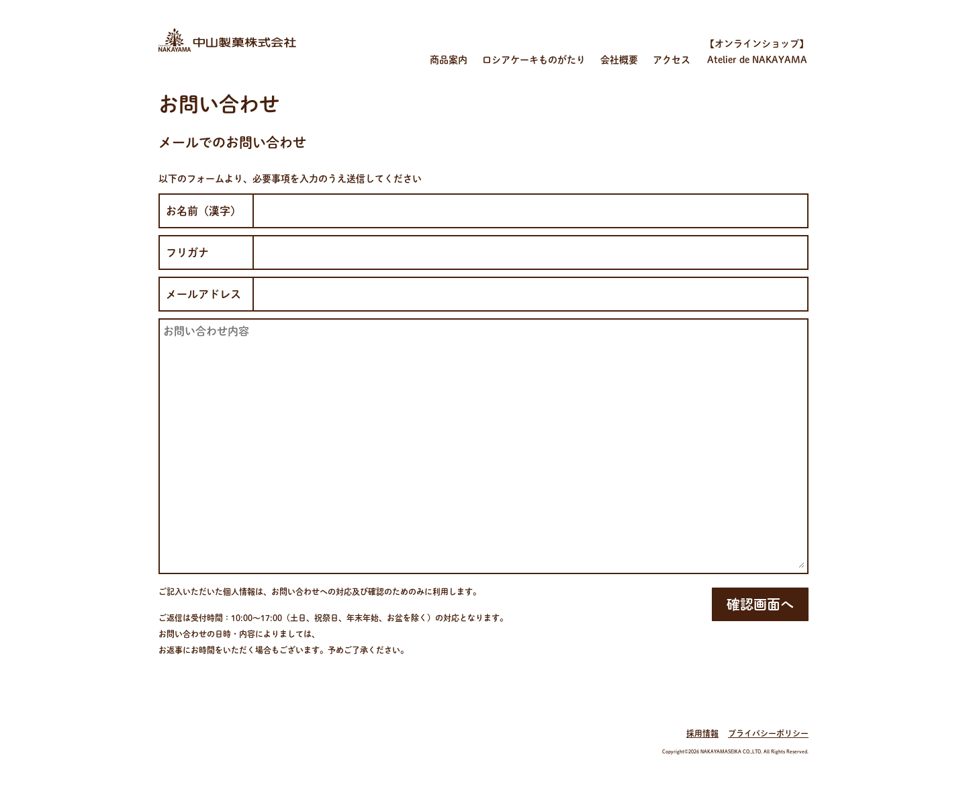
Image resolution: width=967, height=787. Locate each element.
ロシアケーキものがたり (534, 59)
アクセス (671, 59)
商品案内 (448, 59)
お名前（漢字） (203, 210)
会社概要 (619, 59)
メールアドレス (203, 294)
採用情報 (702, 733)
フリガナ (187, 252)
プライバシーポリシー (768, 733)
